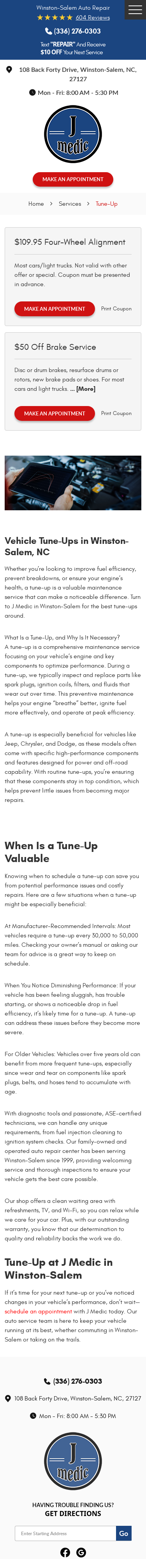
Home (36, 203)
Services (70, 203)
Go (123, 1533)
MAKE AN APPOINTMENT (73, 179)
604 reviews (93, 17)
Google (81, 1553)
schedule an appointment (38, 1311)
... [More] (82, 388)
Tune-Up (107, 203)
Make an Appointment (54, 308)
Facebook (65, 1553)
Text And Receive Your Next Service (73, 48)
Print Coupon (116, 308)
